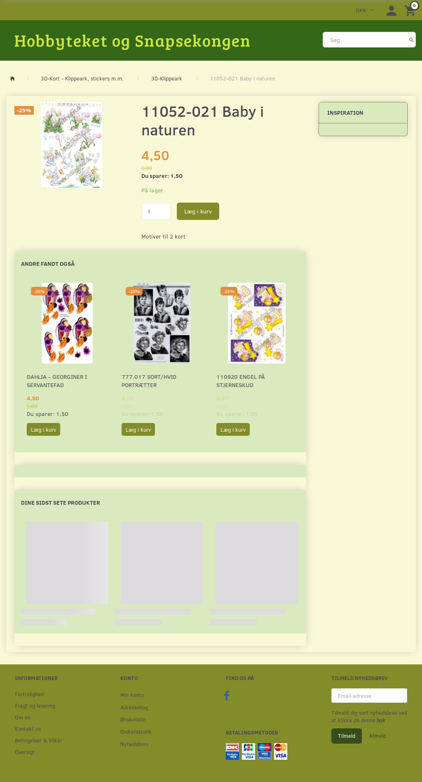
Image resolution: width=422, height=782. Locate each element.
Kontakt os (28, 728)
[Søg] (411, 39)
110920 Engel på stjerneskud (240, 381)
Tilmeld (346, 735)
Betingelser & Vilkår (38, 740)
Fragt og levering (35, 705)
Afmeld (377, 735)
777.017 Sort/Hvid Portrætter (149, 381)
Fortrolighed (29, 693)
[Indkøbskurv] (411, 10)
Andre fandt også (48, 263)
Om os (22, 717)
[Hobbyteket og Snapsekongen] (132, 40)
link (380, 720)
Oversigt (25, 751)
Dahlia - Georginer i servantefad (57, 381)
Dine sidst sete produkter (60, 502)
